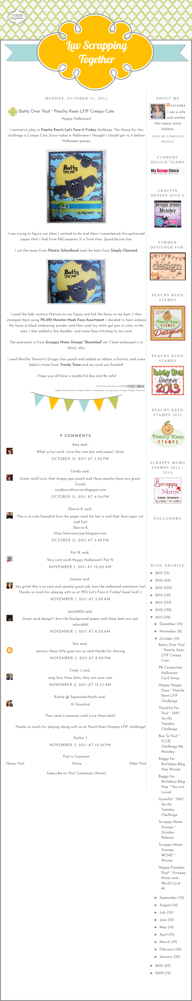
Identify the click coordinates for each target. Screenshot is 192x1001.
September (169, 898)
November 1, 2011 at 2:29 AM (80, 599)
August (166, 905)
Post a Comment (76, 757)
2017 (159, 573)
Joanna (75, 579)
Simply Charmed (136, 390)
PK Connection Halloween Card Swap (170, 673)
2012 (159, 610)
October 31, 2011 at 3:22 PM (80, 459)
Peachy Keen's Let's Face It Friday (68, 130)
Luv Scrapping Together (96, 52)
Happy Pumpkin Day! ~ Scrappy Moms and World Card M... (172, 878)
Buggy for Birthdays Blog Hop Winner (172, 764)
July (163, 912)
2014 (159, 595)
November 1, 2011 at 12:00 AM (80, 567)
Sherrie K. (75, 509)
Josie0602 (76, 612)
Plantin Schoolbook (94, 390)
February (167, 949)
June (164, 920)
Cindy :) (75, 670)
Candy (76, 471)
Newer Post (15, 764)
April (164, 935)
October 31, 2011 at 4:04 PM (80, 497)
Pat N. (76, 553)
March (165, 942)
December (168, 624)
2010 (159, 966)
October (167, 639)
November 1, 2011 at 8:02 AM (80, 632)
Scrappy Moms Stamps (64, 342)
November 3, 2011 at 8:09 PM (80, 658)
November (168, 631)
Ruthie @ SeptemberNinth (75, 697)
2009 (160, 973)
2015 (159, 588)
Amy (75, 445)
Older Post (137, 764)
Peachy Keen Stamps (73, 390)
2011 (159, 617)
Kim (76, 644)
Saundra (178, 105)
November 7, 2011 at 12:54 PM (80, 745)
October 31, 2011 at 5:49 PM (80, 540)
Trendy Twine (70, 365)
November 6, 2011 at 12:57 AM (80, 685)
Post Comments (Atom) (87, 773)
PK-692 (46, 320)
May (164, 927)
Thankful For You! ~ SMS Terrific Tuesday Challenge (169, 718)
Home (76, 764)
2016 (159, 580)
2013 (159, 603)
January (167, 957)
